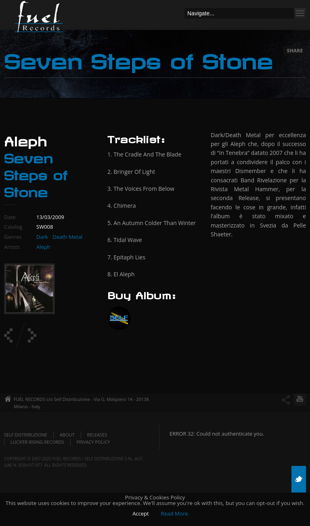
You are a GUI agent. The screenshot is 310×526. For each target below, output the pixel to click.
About (67, 435)
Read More (174, 513)
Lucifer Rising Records (37, 442)
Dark (42, 236)
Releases (97, 435)
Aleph (43, 246)
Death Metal (67, 236)
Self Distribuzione (25, 435)
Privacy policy (93, 442)
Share (295, 50)
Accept (140, 513)
